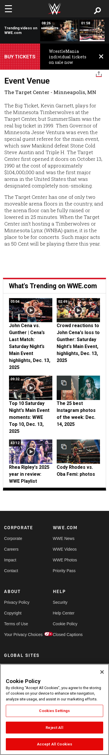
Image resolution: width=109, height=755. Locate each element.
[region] (54, 709)
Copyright (13, 613)
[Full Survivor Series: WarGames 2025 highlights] (59, 30)
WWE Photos (65, 560)
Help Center (64, 613)
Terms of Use (16, 623)
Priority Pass (64, 570)
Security (60, 602)
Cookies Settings (54, 711)
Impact (10, 560)
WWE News (64, 538)
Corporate (13, 538)
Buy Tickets (19, 56)
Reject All (54, 727)
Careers (11, 549)
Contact (11, 570)
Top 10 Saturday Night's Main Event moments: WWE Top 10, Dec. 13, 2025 (29, 417)
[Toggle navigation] (8, 8)
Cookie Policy (65, 623)
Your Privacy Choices (16, 634)
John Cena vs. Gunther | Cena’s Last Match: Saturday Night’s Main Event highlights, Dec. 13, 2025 (29, 346)
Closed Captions (65, 634)
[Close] (102, 672)
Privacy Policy (16, 602)
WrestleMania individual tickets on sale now (67, 56)
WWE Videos (65, 549)
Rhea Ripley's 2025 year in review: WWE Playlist (29, 474)
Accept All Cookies (54, 744)
